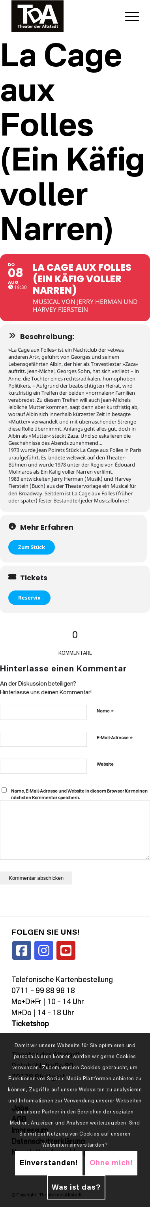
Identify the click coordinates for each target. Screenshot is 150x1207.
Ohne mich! (111, 1163)
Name (105, 711)
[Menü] (128, 16)
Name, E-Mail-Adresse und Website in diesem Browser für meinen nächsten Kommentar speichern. (79, 794)
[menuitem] (128, 16)
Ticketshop (30, 1024)
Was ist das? (76, 1187)
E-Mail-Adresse (115, 737)
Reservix (29, 597)
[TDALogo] (62, 16)
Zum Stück (31, 547)
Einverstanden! (49, 1163)
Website (105, 765)
